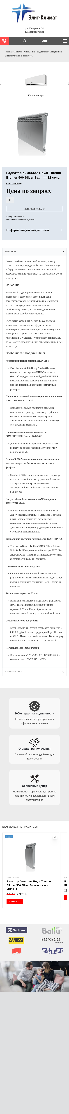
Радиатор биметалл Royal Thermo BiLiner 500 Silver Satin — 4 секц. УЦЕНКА (29, 885)
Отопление (29, 51)
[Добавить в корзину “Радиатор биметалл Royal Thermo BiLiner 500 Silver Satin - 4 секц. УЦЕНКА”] (15, 901)
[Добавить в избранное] (55, 837)
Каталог (18, 51)
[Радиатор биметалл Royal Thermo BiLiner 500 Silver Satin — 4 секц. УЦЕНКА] (31, 855)
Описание (10, 252)
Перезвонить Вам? (34, 209)
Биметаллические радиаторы (19, 55)
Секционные (56, 51)
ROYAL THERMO (13, 877)
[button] (0, 83)
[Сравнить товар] (10, 200)
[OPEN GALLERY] (34, 131)
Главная (8, 51)
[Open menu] (64, 41)
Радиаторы (42, 51)
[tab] (34, 252)
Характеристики (14, 672)
